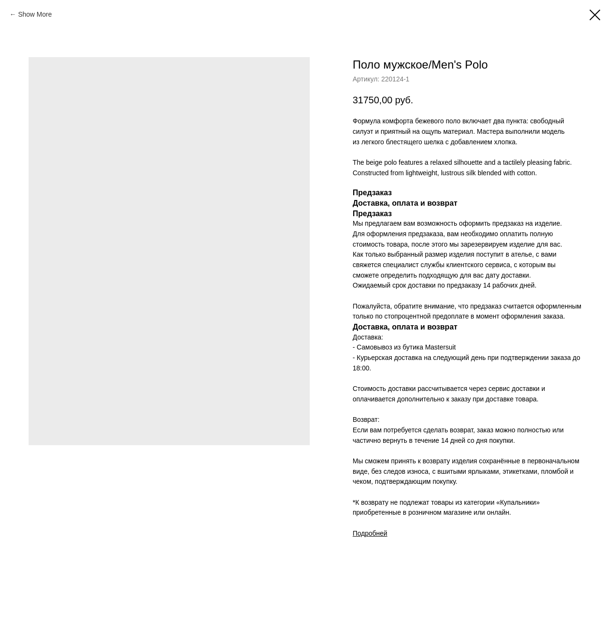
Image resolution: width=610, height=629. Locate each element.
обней (378, 533)
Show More (35, 14)
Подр (361, 533)
